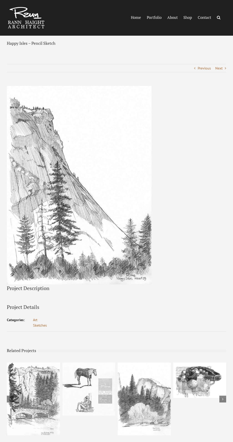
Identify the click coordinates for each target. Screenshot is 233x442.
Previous (204, 68)
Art (35, 320)
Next (219, 68)
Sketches (40, 325)
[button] (218, 17)
